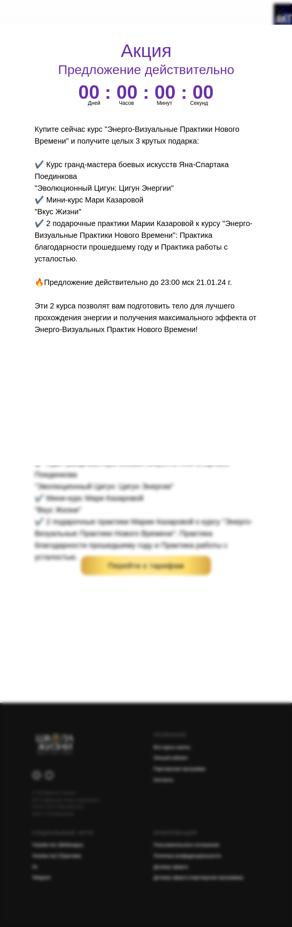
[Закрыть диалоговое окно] (280, 12)
